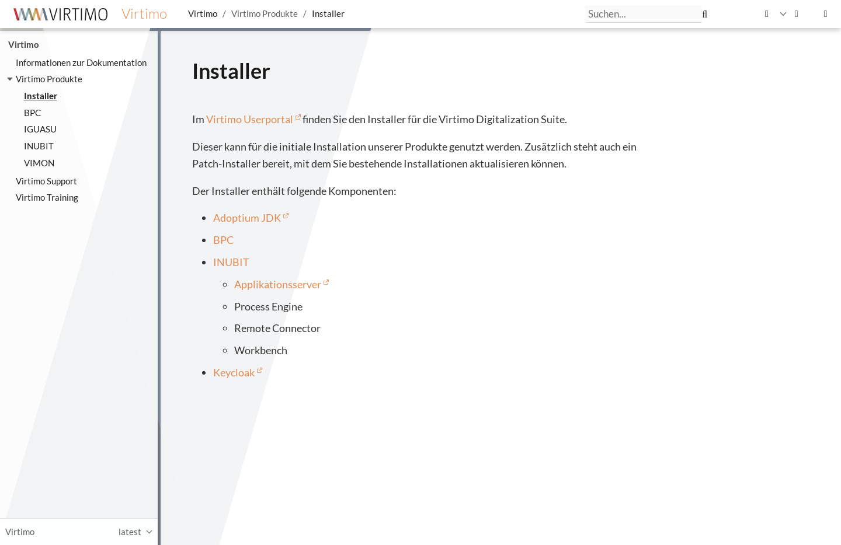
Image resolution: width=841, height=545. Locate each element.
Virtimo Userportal (249, 119)
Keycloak (234, 372)
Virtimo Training (47, 197)
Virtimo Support (46, 181)
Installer (328, 13)
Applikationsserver (277, 284)
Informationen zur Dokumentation (81, 62)
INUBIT (39, 146)
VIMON (39, 163)
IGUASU (40, 129)
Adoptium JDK (247, 217)
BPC (32, 112)
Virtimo (202, 13)
